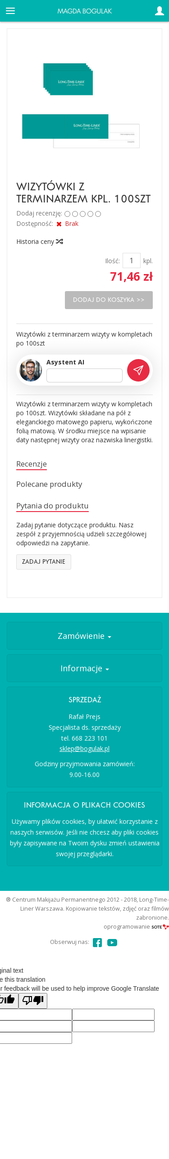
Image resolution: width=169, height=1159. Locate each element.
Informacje (84, 668)
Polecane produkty (49, 484)
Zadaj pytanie (43, 562)
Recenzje (31, 463)
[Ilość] (132, 260)
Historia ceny (39, 241)
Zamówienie (84, 635)
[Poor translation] (32, 1001)
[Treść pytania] (84, 375)
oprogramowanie (136, 926)
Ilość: (112, 260)
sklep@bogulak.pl (84, 748)
